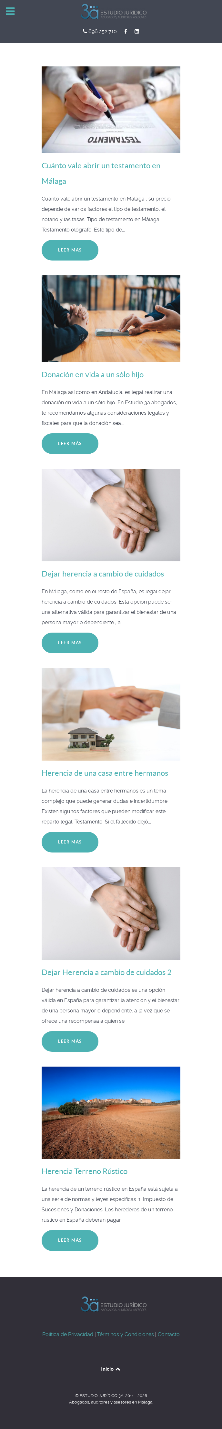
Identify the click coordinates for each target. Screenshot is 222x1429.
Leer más (70, 250)
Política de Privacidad (67, 1334)
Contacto (169, 1334)
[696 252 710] (100, 31)
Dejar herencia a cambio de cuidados (103, 573)
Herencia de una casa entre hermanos (105, 773)
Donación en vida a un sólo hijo (93, 374)
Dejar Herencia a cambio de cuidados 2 (107, 972)
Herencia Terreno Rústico (84, 1171)
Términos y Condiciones (125, 1334)
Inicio (111, 1369)
